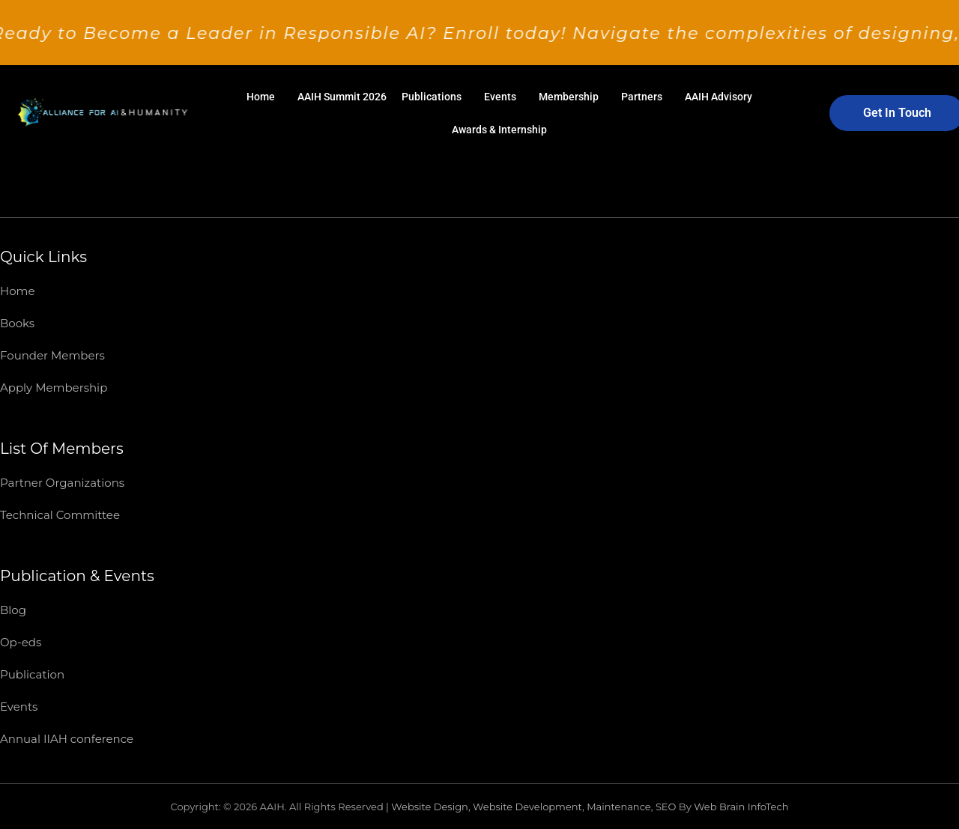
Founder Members (52, 355)
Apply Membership (53, 387)
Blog (13, 610)
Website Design (429, 807)
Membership (569, 97)
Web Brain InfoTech (741, 807)
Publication (32, 674)
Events (500, 97)
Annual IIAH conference (66, 739)
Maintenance (619, 807)
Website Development (527, 807)
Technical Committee (60, 515)
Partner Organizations (62, 483)
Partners (641, 97)
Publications (432, 97)
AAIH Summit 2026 (342, 97)
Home (260, 97)
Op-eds (20, 642)
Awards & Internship (499, 130)
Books (17, 323)
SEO (666, 807)
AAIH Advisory (718, 97)
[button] (264, 96)
